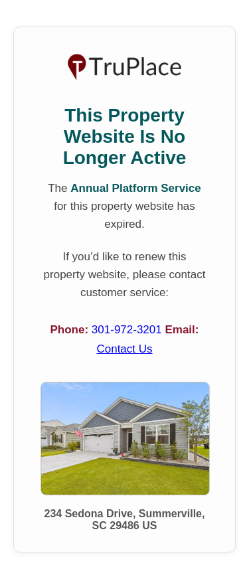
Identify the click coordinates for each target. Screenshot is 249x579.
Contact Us (124, 349)
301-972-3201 (128, 329)
